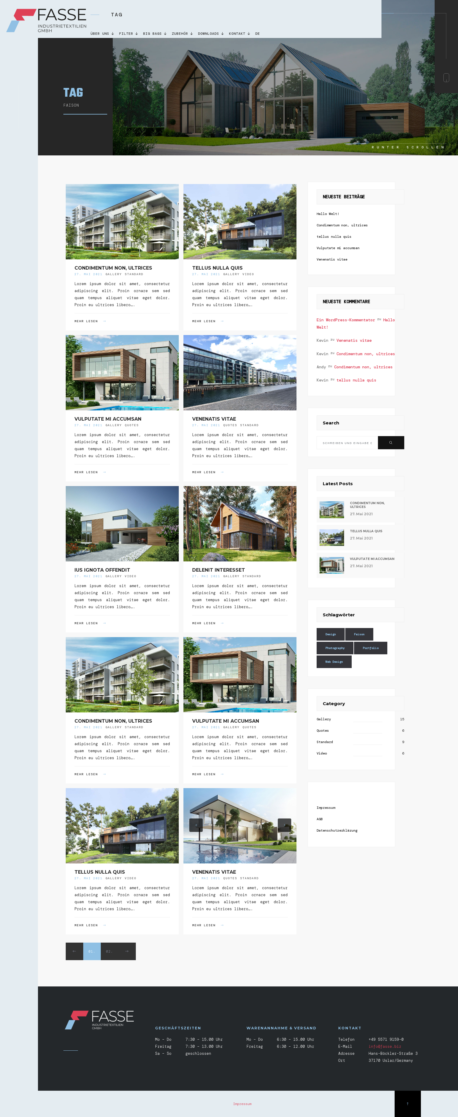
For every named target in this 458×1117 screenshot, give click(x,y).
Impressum (326, 807)
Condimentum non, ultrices (113, 268)
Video (248, 274)
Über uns (103, 33)
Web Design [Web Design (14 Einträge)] (334, 662)
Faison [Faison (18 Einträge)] (359, 634)
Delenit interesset (218, 570)
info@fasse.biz (385, 1046)
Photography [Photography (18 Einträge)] (335, 648)
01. (92, 951)
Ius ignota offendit (102, 570)
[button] (196, 825)
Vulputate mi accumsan (107, 419)
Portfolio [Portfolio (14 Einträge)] (371, 648)
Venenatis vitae (214, 419)
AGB (320, 819)
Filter (129, 33)
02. (109, 951)
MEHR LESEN (90, 321)
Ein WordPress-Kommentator (346, 319)
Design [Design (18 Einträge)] (330, 634)
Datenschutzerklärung (337, 830)
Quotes (132, 425)
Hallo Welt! (328, 213)
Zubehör (183, 33)
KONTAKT (240, 33)
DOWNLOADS (211, 33)
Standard (134, 274)
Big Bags (155, 33)
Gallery (113, 274)
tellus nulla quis (217, 268)
